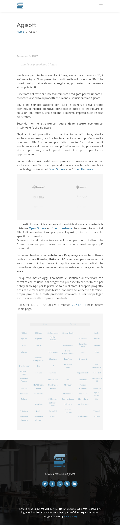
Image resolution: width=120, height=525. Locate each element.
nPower (38, 420)
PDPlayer (68, 385)
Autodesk (83, 338)
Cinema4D (96, 345)
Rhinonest (83, 394)
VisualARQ (38, 416)
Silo (97, 399)
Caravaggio (67, 345)
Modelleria (83, 379)
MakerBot (97, 373)
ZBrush (96, 416)
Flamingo (53, 359)
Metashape (53, 379)
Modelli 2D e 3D (97, 380)
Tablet (38, 411)
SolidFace (68, 404)
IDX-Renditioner (97, 366)
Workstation (83, 416)
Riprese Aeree (96, 394)
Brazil (24, 345)
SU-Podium (53, 399)
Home (20, 31)
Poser (38, 388)
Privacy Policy (70, 516)
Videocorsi (23, 416)
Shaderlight (83, 399)
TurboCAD (53, 411)
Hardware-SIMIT (67, 366)
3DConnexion (53, 333)
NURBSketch (39, 385)
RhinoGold (23, 394)
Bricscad (38, 345)
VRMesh (97, 411)
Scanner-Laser (68, 399)
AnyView (38, 338)
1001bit (24, 333)
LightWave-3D (83, 373)
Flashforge (67, 359)
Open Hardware (83, 169)
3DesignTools (67, 333)
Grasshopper (24, 366)
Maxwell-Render (24, 380)
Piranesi (24, 388)
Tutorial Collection (68, 411)
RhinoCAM (96, 388)
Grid (38, 366)
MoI (68, 379)
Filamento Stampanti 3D (38, 359)
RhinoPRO (38, 394)
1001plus (38, 333)
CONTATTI (79, 305)
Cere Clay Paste (83, 345)
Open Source (57, 169)
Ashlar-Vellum (53, 338)
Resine (53, 388)
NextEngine (53, 385)
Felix (96, 352)
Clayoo (24, 352)
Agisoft (24, 338)
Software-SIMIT (53, 404)
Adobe (97, 333)
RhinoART (83, 388)
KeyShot (53, 373)
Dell (83, 352)
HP (53, 366)
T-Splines (24, 411)
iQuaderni (24, 420)
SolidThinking (83, 404)
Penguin (83, 385)
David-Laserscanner (67, 352)
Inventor (38, 373)
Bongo (97, 338)
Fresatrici (83, 359)
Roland (24, 399)
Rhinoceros (67, 394)
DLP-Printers (53, 352)
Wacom (53, 416)
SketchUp (38, 404)
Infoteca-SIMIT (24, 373)
